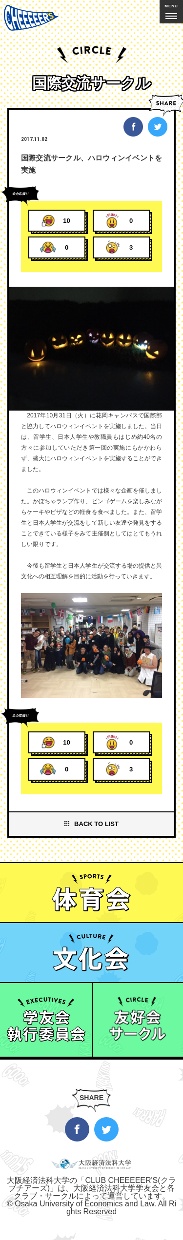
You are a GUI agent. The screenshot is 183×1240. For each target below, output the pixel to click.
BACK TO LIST (96, 823)
